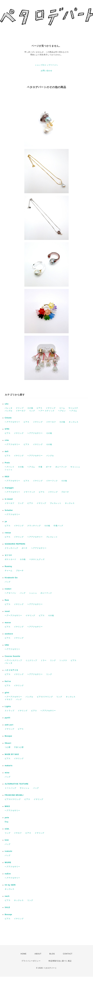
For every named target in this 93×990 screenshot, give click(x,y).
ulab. (7, 829)
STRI (7, 429)
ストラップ (9, 711)
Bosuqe (8, 914)
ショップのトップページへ (46, 65)
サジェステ (73, 408)
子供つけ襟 (19, 747)
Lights (8, 706)
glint (7, 693)
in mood (9, 499)
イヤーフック (52, 481)
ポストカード (10, 559)
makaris (8, 766)
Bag (6, 822)
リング (32, 411)
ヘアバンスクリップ (13, 660)
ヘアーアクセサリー (13, 615)
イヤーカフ (21, 411)
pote (7, 818)
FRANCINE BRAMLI (14, 795)
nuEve (8, 874)
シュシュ (8, 469)
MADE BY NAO (12, 754)
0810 (7, 477)
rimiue (8, 533)
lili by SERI (10, 885)
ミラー (43, 660)
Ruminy (8, 566)
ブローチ (65, 492)
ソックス (63, 660)
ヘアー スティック (46, 411)
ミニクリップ (31, 660)
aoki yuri (9, 725)
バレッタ (8, 408)
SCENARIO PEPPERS (15, 544)
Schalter (9, 510)
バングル (8, 411)
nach (7, 896)
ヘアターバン (10, 593)
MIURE (8, 862)
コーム (62, 408)
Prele (7, 463)
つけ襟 (7, 747)
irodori (8, 589)
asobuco (9, 634)
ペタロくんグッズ (37, 559)
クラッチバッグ (34, 526)
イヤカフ (8, 699)
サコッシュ (75, 467)
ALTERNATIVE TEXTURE (16, 784)
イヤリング (51, 408)
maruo (8, 623)
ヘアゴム (73, 411)
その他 (30, 408)
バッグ (7, 582)
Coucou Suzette (12, 656)
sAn (7, 404)
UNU (7, 645)
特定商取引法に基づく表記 (60, 961)
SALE (7, 907)
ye (6, 521)
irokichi (8, 851)
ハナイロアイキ (11, 670)
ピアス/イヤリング (45, 697)
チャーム (8, 571)
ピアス (39, 408)
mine (7, 773)
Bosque (8, 736)
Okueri (8, 743)
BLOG (52, 954)
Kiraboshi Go (11, 578)
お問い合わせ (46, 71)
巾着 (40, 467)
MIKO (7, 806)
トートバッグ (10, 788)
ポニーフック (61, 467)
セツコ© (8, 555)
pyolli (7, 718)
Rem (7, 600)
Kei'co (8, 681)
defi (6, 451)
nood (7, 611)
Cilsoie (8, 418)
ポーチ (49, 467)
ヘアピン (62, 411)
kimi (7, 840)
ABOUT (38, 954)
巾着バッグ (58, 526)
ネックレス (73, 422)
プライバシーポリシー (31, 961)
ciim (7, 440)
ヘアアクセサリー (12, 422)
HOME (24, 954)
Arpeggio (9, 488)
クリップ (20, 408)
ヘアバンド (9, 467)
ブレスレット (55, 503)
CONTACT (67, 954)
